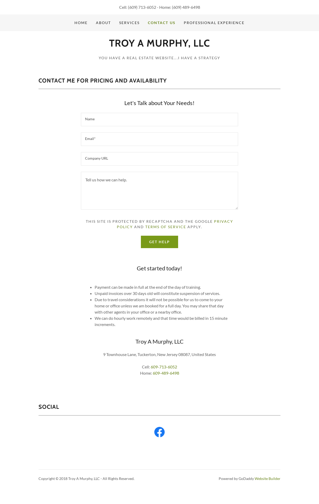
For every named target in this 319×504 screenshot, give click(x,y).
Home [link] (81, 22)
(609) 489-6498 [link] (186, 7)
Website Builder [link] (267, 478)
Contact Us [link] (161, 22)
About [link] (103, 22)
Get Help (159, 242)
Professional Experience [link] (214, 22)
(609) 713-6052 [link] (142, 7)
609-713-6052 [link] (164, 366)
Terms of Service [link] (165, 227)
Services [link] (129, 22)
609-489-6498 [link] (166, 372)
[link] (159, 44)
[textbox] (159, 119)
